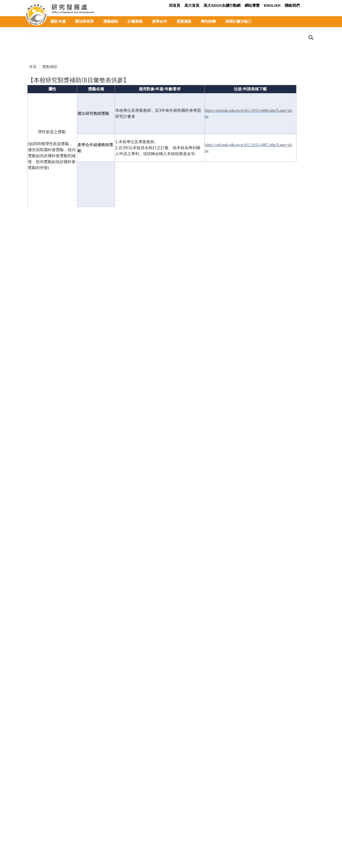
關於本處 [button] (58, 21)
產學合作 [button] (159, 21)
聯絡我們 (292, 5)
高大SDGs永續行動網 (222, 5)
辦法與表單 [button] (84, 21)
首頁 (33, 170)
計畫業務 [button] (135, 21)
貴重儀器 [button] (183, 21)
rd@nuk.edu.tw (56, 813)
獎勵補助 (110, 21)
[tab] (299, 139)
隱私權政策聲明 (38, 823)
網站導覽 (252, 5)
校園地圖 (132, 793)
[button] (29, 40)
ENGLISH (272, 5)
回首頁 (174, 5)
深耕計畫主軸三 (238, 21)
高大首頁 (191, 5)
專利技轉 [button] (208, 21)
